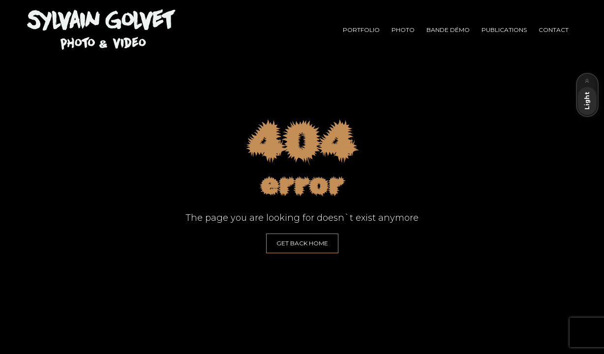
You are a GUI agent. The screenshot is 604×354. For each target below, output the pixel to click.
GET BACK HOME (302, 243)
